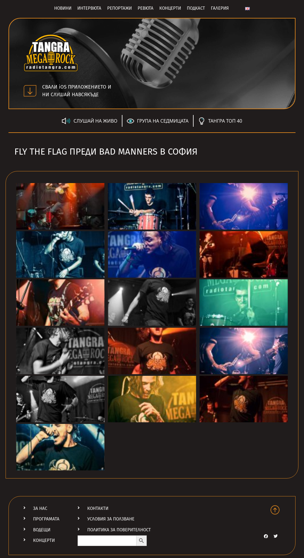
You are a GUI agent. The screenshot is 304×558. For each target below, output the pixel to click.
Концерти (170, 8)
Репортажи (119, 8)
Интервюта (89, 8)
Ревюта (145, 8)
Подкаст (196, 8)
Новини (62, 8)
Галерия (220, 8)
